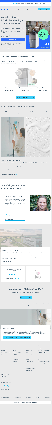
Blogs (27, 352)
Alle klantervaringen (9, 219)
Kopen (14, 363)
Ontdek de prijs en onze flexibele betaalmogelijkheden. (30, 0)
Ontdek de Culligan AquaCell (7, 48)
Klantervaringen (29, 370)
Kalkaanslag (15, 361)
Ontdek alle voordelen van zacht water (25, 97)
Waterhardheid (28, 354)
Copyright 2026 (47, 397)
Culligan (22, 3)
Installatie (15, 354)
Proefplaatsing (16, 359)
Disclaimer (38, 397)
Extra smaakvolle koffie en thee (45, 112)
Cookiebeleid (28, 397)
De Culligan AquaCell (19, 9)
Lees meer (35, 402)
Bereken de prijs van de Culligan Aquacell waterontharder (17, 337)
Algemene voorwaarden (5, 397)
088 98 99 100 (4, 380)
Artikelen (36, 3)
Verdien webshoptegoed (30, 368)
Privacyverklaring (18, 397)
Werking (14, 357)
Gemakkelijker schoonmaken (5, 112)
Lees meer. (19, 204)
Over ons (31, 9)
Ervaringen (26, 9)
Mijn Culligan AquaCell (30, 372)
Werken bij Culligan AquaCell (29, 360)
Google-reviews (16, 278)
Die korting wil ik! (12, 39)
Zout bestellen (42, 3)
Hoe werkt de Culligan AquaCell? (8, 174)
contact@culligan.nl (6, 382)
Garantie (15, 348)
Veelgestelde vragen (29, 3)
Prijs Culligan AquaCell (44, 9)
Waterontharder (29, 350)
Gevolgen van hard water (43, 348)
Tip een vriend (3, 354)
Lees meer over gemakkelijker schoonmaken (11, 169)
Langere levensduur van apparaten (19, 112)
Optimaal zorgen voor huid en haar (32, 112)
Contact (35, 9)
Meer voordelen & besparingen (44, 363)
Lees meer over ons (7, 261)
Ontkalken (28, 357)
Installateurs (28, 363)
